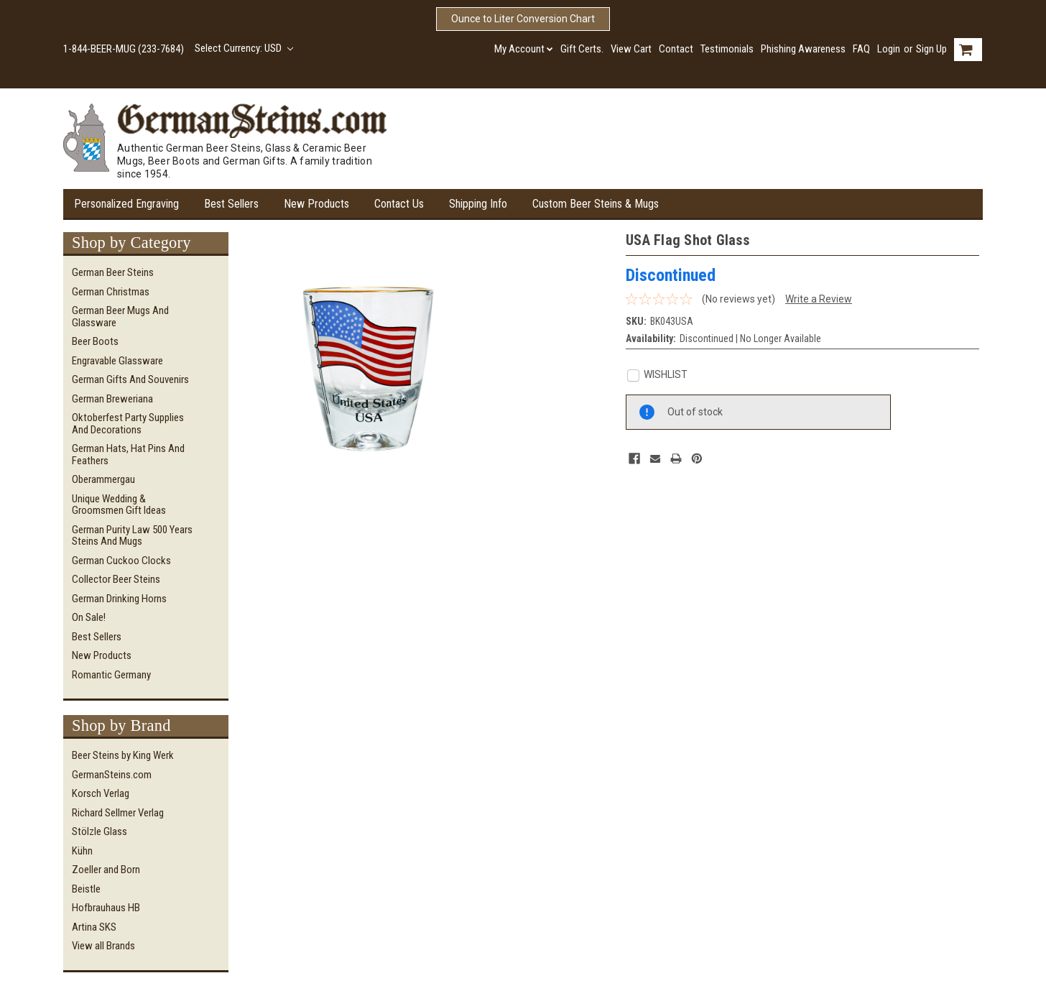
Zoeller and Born (106, 869)
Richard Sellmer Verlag (118, 812)
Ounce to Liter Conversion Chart (523, 18)
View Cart (631, 48)
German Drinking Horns (119, 598)
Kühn (82, 850)
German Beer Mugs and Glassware (120, 316)
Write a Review (818, 299)
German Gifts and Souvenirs (130, 379)
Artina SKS (94, 927)
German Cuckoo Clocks (121, 560)
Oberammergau (103, 479)
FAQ (861, 48)
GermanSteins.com (112, 774)
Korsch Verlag (100, 793)
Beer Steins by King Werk (123, 755)
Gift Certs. (581, 48)
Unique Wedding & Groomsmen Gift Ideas (119, 504)
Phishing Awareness (803, 48)
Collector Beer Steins (116, 579)
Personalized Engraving (126, 204)
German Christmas (110, 291)
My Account (523, 48)
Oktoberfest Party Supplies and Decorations (128, 423)
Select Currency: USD (244, 48)
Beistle (86, 888)
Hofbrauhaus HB (106, 907)
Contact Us (399, 204)
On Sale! (89, 617)
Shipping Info (478, 204)
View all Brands (103, 945)
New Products (316, 204)
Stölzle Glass (99, 831)
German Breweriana (112, 398)
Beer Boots (95, 341)
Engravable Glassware (117, 360)
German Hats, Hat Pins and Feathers (128, 454)
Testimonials (727, 48)
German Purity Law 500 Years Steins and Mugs (132, 535)
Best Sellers (231, 204)
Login (888, 48)
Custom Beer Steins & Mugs (595, 204)
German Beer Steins (113, 272)
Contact (676, 48)
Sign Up (931, 48)
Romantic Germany (111, 674)
